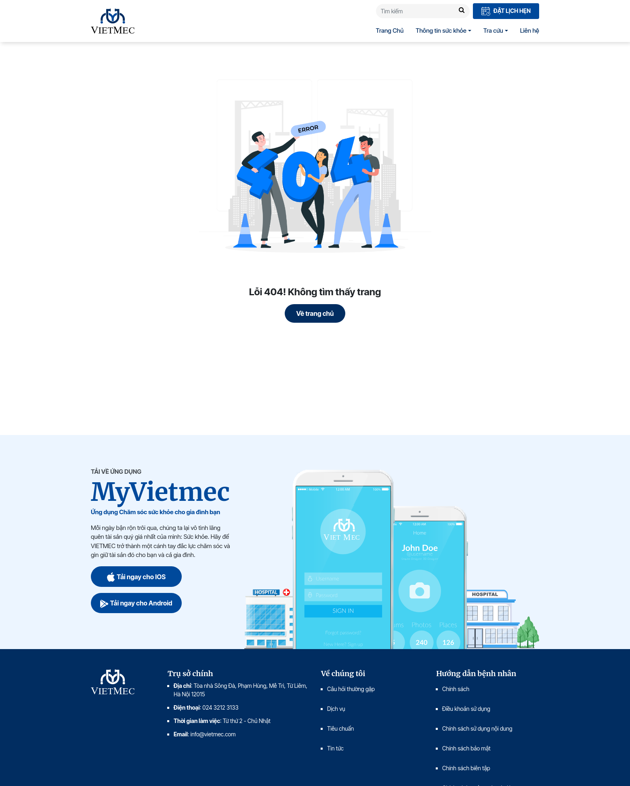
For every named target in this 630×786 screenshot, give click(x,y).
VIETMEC (112, 21)
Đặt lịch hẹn (506, 11)
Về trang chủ (315, 313)
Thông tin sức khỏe (441, 30)
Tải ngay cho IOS (136, 577)
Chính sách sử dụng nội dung (477, 728)
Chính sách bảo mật (466, 748)
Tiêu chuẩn (340, 728)
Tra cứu (493, 30)
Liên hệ (529, 30)
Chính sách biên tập (466, 768)
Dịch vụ (336, 708)
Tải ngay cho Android (136, 603)
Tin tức (335, 748)
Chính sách (455, 688)
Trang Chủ (390, 30)
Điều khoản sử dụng (466, 708)
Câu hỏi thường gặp (351, 688)
